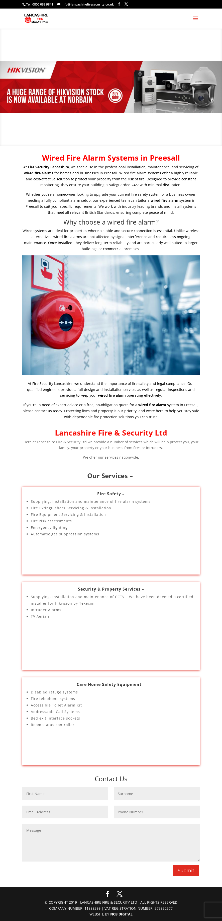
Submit (186, 870)
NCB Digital (121, 914)
